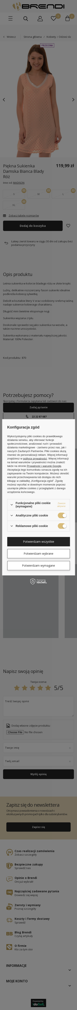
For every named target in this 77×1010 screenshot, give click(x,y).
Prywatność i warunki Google (44, 466)
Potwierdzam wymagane (38, 565)
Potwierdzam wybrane (38, 553)
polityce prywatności (35, 458)
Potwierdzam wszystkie (38, 541)
